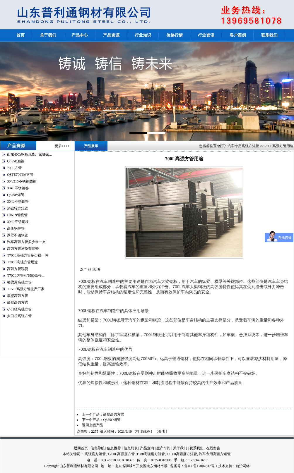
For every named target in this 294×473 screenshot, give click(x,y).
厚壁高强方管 (17, 296)
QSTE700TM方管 (20, 175)
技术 (221, 466)
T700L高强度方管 (121, 454)
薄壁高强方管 (17, 302)
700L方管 (14, 168)
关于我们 (180, 448)
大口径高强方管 (19, 316)
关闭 (161, 431)
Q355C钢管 (111, 420)
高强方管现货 (17, 269)
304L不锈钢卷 (17, 188)
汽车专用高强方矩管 (243, 146)
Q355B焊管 (15, 195)
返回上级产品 (92, 425)
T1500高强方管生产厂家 (25, 289)
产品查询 (147, 448)
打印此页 (143, 431)
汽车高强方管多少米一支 (26, 242)
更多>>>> (62, 146)
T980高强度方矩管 (150, 454)
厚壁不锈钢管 (17, 235)
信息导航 (97, 448)
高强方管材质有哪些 (23, 249)
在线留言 (213, 448)
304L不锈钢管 (17, 201)
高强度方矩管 (95, 454)
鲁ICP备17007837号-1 (200, 466)
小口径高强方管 (19, 309)
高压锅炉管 (16, 228)
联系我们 (196, 448)
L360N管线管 (17, 215)
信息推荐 (114, 448)
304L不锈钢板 (17, 222)
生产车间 (163, 448)
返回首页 (81, 448)
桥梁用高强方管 (19, 282)
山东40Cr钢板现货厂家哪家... (29, 154)
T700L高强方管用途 (22, 262)
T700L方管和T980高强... (25, 276)
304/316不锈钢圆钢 (21, 181)
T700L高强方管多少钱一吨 (27, 255)
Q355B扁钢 (15, 161)
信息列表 (131, 448)
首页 (221, 146)
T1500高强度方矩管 (182, 454)
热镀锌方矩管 (17, 208)
